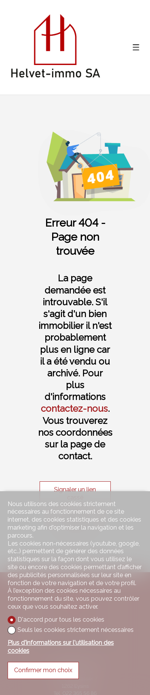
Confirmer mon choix (43, 670)
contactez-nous (74, 408)
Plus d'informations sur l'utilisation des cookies (61, 646)
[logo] (55, 47)
